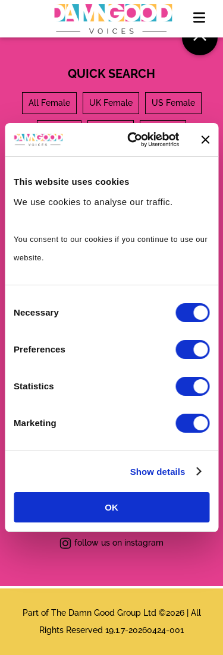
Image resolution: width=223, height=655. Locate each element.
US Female (173, 103)
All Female (49, 103)
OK (111, 507)
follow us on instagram (111, 543)
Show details (158, 472)
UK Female (111, 103)
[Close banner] (205, 140)
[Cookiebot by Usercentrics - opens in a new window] (133, 139)
